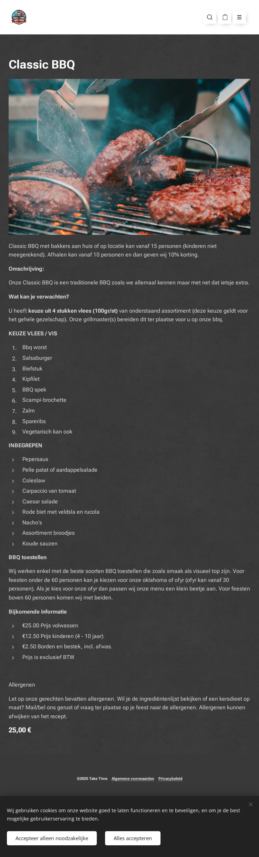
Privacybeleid (170, 778)
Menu (237, 17)
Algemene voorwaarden (133, 778)
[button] (209, 17)
